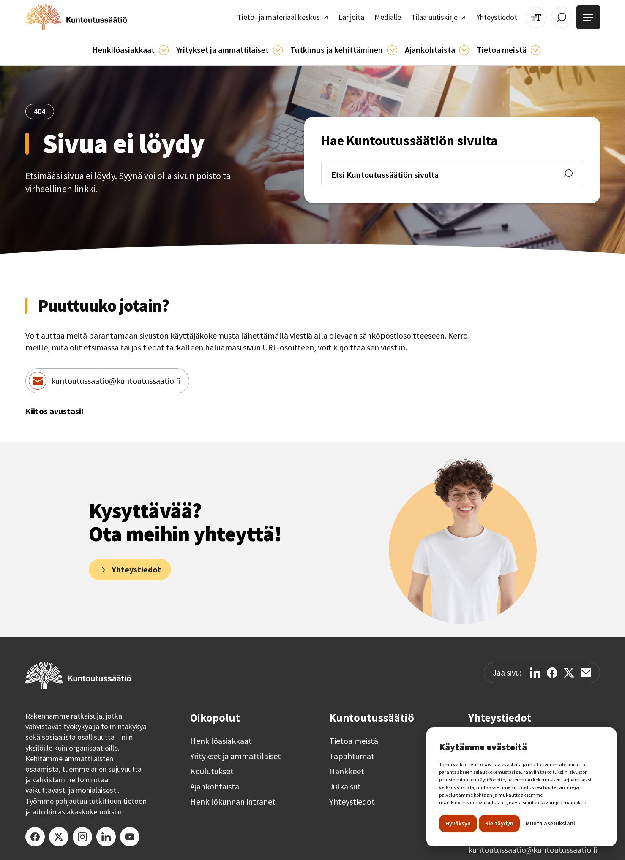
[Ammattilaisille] (279, 47)
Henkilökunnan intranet (233, 798)
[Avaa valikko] (589, 16)
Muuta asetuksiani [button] (550, 823)
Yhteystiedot (352, 798)
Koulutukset (212, 767)
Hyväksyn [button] (458, 823)
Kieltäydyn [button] (499, 823)
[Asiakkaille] (168, 47)
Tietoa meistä (353, 737)
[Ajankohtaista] (388, 47)
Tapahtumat (351, 752)
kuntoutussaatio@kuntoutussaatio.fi (115, 377)
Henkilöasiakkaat (221, 737)
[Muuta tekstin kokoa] (541, 15)
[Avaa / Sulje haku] (565, 16)
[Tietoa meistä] (527, 47)
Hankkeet (346, 767)
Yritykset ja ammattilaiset (235, 752)
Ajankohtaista (214, 782)
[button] (137, 47)
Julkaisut (345, 782)
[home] (70, 16)
